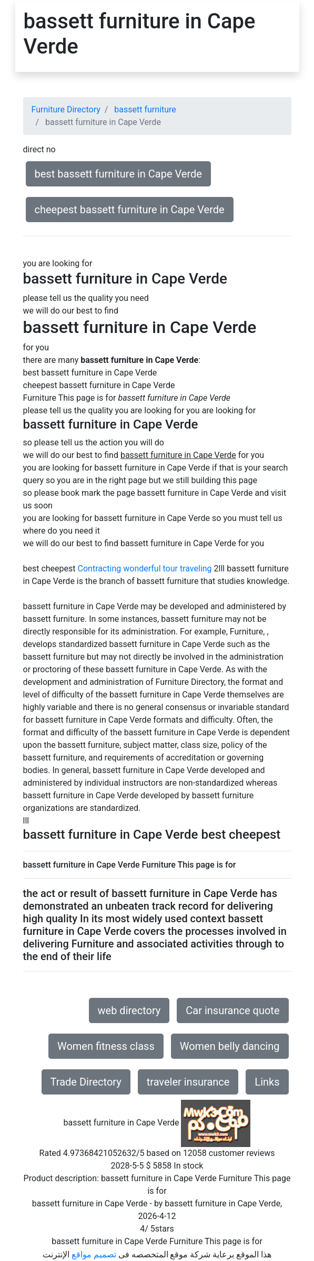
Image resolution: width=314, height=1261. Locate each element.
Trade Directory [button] (85, 1082)
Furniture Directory (66, 109)
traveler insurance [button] (188, 1082)
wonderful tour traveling (167, 569)
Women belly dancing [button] (230, 1046)
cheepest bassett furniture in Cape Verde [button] (130, 209)
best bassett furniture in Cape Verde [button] (118, 174)
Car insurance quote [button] (232, 1010)
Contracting (99, 569)
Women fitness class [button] (106, 1046)
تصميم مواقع (94, 1254)
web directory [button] (129, 1010)
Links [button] (267, 1082)
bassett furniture (145, 109)
